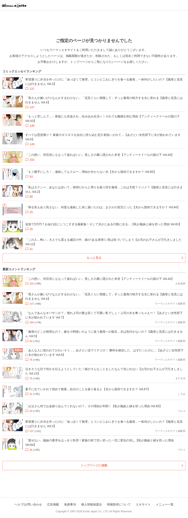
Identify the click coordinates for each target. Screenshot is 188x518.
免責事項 (70, 504)
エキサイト (143, 504)
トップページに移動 (94, 465)
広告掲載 (53, 504)
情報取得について (119, 504)
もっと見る (94, 257)
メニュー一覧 (165, 504)
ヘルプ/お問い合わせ (28, 504)
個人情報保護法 (91, 504)
